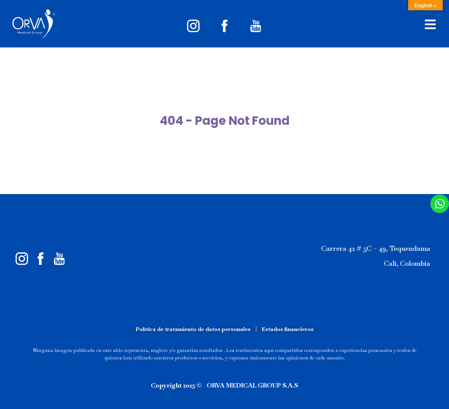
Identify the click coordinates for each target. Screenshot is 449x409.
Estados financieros (288, 329)
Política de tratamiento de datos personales (193, 329)
